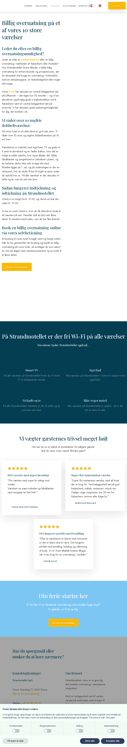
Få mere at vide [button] (15, 741)
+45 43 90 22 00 (31, 703)
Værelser (55, 6)
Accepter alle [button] (113, 741)
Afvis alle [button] (90, 741)
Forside (28, 6)
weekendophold (30, 59)
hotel (12, 91)
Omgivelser (41, 6)
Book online (69, 6)
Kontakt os (84, 6)
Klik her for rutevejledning (25, 694)
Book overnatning (17, 267)
